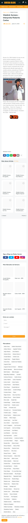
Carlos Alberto (7, 379)
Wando (17, 509)
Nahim (14, 453)
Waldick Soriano (14, 12)
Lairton (15, 435)
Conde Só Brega (17, 389)
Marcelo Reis (7, 443)
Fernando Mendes (17, 410)
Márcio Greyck (15, 443)
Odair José (15, 461)
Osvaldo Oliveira (16, 463)
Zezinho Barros (7, 512)
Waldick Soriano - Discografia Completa (7, 176)
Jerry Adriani (7, 423)
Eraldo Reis (14, 400)
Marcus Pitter (16, 445)
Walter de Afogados (8, 504)
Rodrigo (6, 486)
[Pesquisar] (26, 2)
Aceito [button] (4, 520)
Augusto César (7, 364)
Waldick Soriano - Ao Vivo (7, 210)
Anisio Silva (6, 361)
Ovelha (15, 466)
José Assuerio (17, 425)
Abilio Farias (7, 346)
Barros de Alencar (18, 369)
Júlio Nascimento (8, 435)
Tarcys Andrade (13, 494)
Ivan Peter (14, 420)
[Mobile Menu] (2, 2)
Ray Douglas (18, 473)
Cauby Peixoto (7, 384)
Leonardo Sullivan (8, 438)
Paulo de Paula (7, 468)
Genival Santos (7, 415)
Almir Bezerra (16, 351)
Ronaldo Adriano (8, 489)
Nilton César (7, 458)
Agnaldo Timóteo (17, 349)
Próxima (24, 215)
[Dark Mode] (19, 2)
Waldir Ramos (17, 501)
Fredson (15, 412)
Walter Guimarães (8, 507)
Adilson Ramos (7, 349)
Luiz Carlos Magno (8, 440)
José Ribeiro (15, 430)
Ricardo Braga (15, 479)
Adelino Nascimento (16, 346)
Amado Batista (7, 356)
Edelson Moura (7, 397)
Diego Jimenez (7, 395)
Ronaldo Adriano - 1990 (7, 294)
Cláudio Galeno (7, 389)
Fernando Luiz (7, 410)
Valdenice (14, 499)
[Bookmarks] (23, 2)
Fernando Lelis (12, 407)
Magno (16, 440)
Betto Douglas (15, 372)
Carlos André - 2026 (19, 293)
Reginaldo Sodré (17, 476)
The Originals (14, 496)
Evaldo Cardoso (15, 402)
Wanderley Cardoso (8, 509)
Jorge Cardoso (15, 423)
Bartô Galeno (7, 372)
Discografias (20, 6)
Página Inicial (4, 6)
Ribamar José (7, 479)
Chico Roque (7, 387)
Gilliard (5, 417)
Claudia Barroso (15, 387)
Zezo (14, 512)
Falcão (5, 407)
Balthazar (20, 367)
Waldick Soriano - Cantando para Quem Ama (20, 210)
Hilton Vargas (12, 417)
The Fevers (6, 496)
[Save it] (24, 24)
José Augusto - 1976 (20, 309)
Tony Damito (7, 499)
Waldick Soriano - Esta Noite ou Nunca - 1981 (20, 176)
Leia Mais (19, 517)
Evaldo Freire (7, 405)
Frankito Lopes (7, 412)
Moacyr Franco (7, 453)
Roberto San (7, 484)
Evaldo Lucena (15, 405)
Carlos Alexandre (17, 379)
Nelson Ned (17, 456)
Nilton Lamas (15, 458)
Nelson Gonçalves (8, 456)
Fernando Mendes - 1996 (7, 309)
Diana (14, 392)
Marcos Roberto (7, 445)
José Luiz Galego (16, 428)
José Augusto (7, 428)
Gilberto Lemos (16, 415)
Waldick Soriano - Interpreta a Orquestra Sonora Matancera (7, 193)
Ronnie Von (16, 489)
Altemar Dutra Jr (16, 354)
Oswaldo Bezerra (8, 466)
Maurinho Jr (6, 451)
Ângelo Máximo (15, 359)
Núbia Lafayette (7, 461)
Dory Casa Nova (16, 395)
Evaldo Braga (7, 402)
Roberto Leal (7, 481)
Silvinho (6, 494)
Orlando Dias (7, 463)
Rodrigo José (13, 486)
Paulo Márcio (16, 468)
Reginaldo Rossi (7, 476)
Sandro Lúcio (7, 491)
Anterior (4, 215)
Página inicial (6, 12)
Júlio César (14, 433)
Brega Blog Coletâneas (9, 374)
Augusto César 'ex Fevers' (10, 367)
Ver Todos (16, 161)
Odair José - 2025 (19, 278)
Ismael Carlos (7, 420)
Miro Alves (14, 451)
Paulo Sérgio (7, 471)
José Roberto (7, 433)
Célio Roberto (16, 384)
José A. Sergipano (8, 425)
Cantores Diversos (8, 377)
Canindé (18, 374)
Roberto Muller (15, 481)
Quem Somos (12, 6)
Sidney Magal (15, 491)
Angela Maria (7, 359)
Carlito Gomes (18, 377)
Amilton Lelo (16, 356)
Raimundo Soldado (8, 473)
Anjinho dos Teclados (16, 361)
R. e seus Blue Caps (16, 471)
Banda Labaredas (8, 369)
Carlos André (7, 382)
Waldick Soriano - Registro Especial (20, 193)
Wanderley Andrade (19, 507)
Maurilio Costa (15, 448)
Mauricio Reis (7, 448)
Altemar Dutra (7, 354)
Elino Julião (6, 400)
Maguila (22, 440)
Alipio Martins (7, 351)
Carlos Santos (15, 382)
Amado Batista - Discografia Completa (7, 279)
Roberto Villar (15, 484)
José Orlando (7, 430)
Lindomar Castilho (18, 438)
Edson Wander (16, 397)
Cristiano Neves (7, 392)
